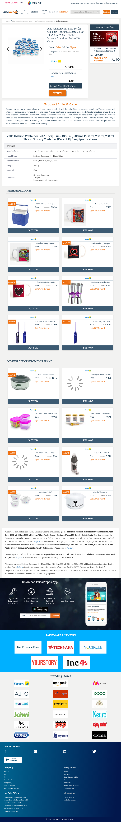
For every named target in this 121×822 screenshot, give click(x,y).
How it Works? (8, 780)
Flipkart (74, 47)
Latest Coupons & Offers (71, 777)
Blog (5, 774)
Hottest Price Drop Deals (71, 785)
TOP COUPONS (53, 12)
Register (106, 12)
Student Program (69, 788)
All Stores (67, 774)
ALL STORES (34, 12)
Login (115, 12)
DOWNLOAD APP (112, 3)
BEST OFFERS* (63, 12)
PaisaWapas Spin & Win (11, 811)
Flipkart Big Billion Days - (12, 803)
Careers (66, 780)
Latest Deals (68, 782)
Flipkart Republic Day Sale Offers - (15, 805)
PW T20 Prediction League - (13, 808)
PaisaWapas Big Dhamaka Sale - (15, 797)
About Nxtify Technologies (11, 788)
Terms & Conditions (9, 785)
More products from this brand (29, 361)
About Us (6, 771)
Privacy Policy (8, 782)
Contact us (69, 793)
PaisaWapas (56, 819)
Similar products (19, 190)
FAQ (5, 777)
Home (66, 771)
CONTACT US (101, 3)
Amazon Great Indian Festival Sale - (16, 800)
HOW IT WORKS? (90, 3)
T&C (52, 77)
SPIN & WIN (34, 3)
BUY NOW (57, 93)
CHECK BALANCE (77, 3)
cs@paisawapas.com (70, 800)
